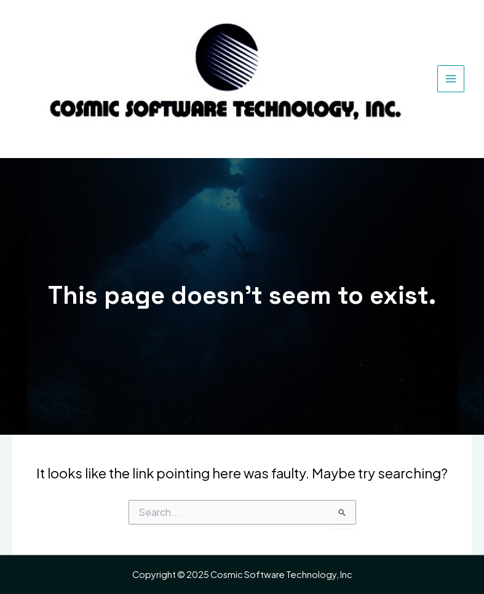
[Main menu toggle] (450, 78)
